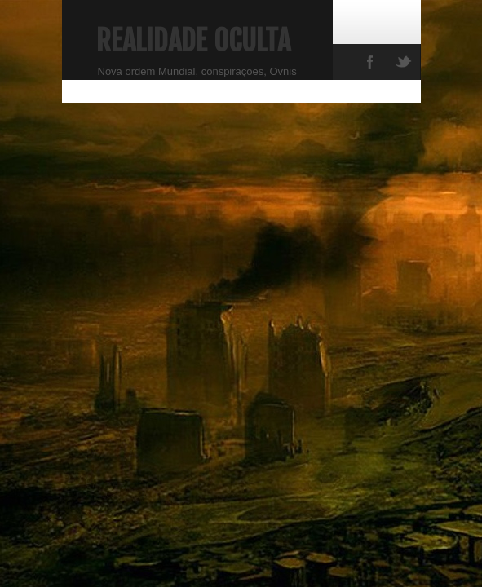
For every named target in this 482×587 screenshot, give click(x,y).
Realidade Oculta (193, 41)
